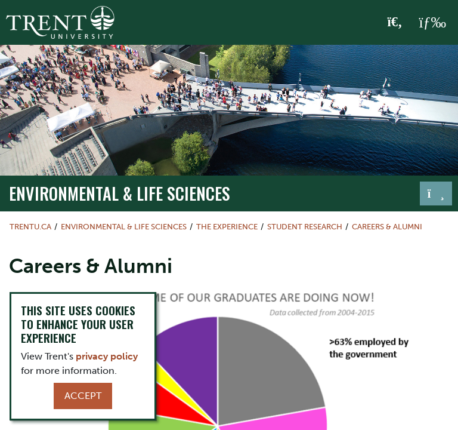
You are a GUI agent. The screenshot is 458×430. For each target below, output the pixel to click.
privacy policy (107, 356)
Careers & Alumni (387, 226)
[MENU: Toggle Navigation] (432, 22)
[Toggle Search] (395, 22)
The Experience (227, 226)
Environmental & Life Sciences (119, 192)
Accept (82, 395)
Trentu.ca (30, 226)
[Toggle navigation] (436, 193)
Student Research (304, 226)
